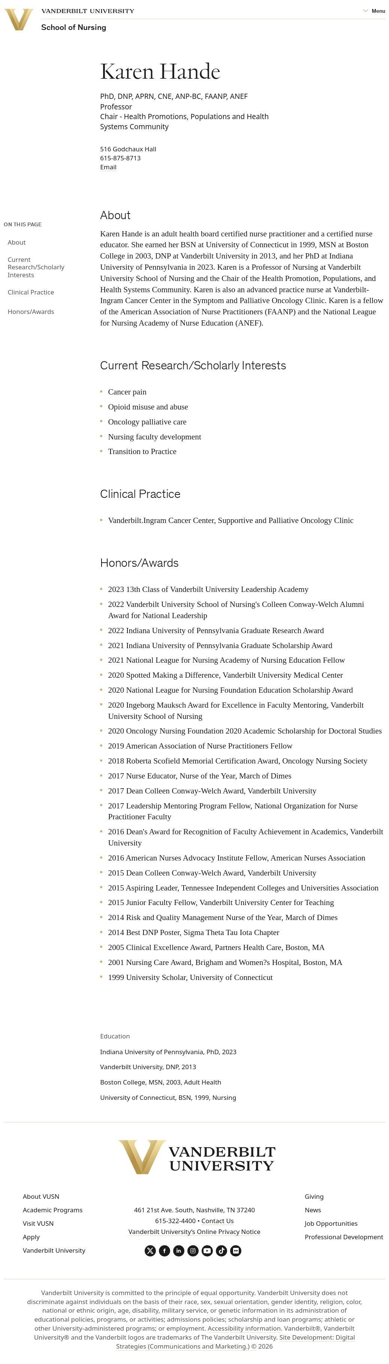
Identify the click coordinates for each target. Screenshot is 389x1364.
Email (108, 167)
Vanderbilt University (54, 1250)
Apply (31, 1237)
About (16, 242)
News (313, 1210)
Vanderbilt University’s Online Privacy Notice (194, 1231)
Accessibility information (244, 1328)
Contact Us (217, 1220)
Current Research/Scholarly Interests (35, 267)
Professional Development (344, 1237)
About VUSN (41, 1196)
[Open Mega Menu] (374, 11)
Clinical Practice (30, 292)
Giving (314, 1196)
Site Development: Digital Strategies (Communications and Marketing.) (235, 1342)
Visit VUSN (38, 1223)
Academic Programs (52, 1210)
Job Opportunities (331, 1223)
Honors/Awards (30, 311)
